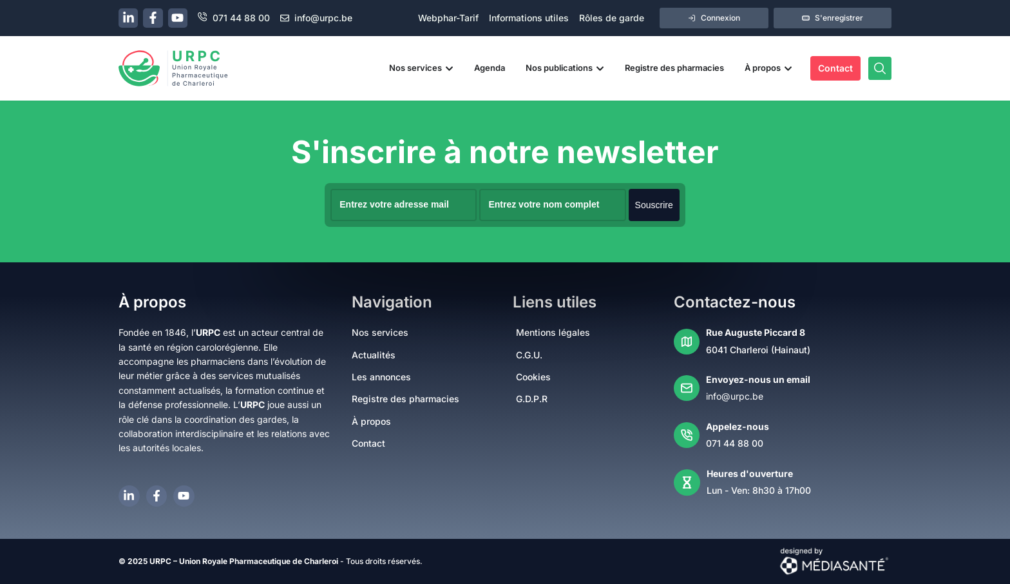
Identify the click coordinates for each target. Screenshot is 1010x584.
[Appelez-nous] (687, 434)
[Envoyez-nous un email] (687, 388)
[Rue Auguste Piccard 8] (687, 341)
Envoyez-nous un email (758, 378)
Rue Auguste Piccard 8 (755, 331)
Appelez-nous (737, 425)
